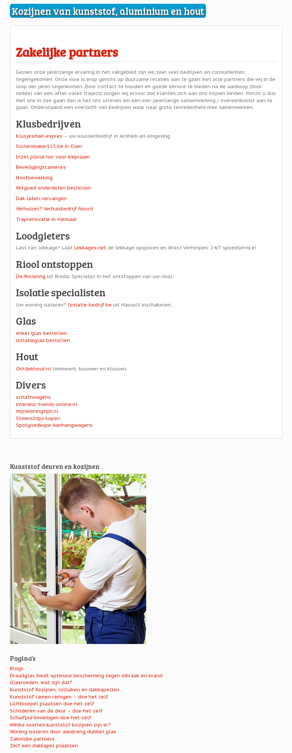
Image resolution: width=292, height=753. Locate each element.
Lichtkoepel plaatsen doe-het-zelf (52, 703)
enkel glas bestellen (41, 333)
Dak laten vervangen (41, 198)
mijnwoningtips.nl (37, 411)
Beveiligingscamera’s (41, 167)
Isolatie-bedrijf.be (90, 305)
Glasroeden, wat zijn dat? (41, 682)
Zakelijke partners (67, 51)
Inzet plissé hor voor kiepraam (53, 157)
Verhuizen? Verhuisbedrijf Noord (54, 208)
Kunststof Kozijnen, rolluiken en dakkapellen (64, 689)
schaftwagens (33, 397)
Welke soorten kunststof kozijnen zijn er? (60, 725)
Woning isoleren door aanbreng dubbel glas (63, 731)
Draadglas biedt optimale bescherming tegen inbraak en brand (86, 675)
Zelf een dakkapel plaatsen (44, 745)
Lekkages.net (90, 247)
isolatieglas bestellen (43, 340)
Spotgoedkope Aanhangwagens (54, 425)
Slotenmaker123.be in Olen (49, 146)
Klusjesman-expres (39, 136)
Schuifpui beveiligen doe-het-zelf (50, 717)
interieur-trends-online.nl (46, 404)
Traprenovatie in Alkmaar (46, 219)
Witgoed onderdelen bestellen (53, 188)
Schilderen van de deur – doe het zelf (56, 711)
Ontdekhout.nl (33, 369)
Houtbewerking (34, 177)
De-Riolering (30, 276)
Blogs (16, 668)
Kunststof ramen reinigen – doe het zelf (59, 697)
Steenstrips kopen (38, 418)
